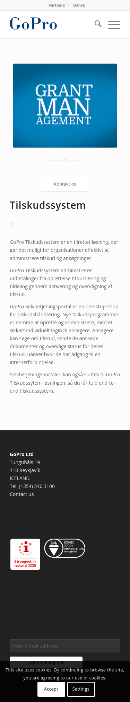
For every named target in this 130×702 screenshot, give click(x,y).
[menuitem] (57, 5)
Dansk (79, 5)
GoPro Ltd (22, 454)
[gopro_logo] (54, 24)
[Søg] (94, 24)
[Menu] (110, 24)
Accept (51, 689)
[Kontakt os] (65, 184)
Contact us (22, 494)
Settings (80, 689)
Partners (57, 5)
